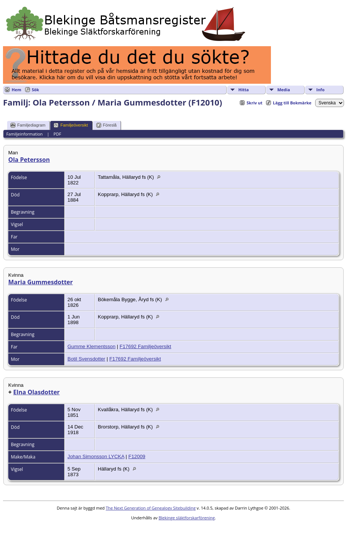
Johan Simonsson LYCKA (95, 456)
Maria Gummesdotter (40, 282)
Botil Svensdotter (86, 359)
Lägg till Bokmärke (292, 103)
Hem (16, 89)
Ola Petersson (29, 159)
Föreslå (106, 125)
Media (283, 89)
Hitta (243, 89)
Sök (35, 89)
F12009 (137, 456)
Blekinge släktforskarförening (187, 517)
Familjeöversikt (71, 125)
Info (320, 89)
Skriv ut (254, 103)
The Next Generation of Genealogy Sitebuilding (151, 508)
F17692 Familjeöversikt (145, 346)
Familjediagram (27, 125)
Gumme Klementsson (91, 346)
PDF (57, 134)
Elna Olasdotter (36, 392)
